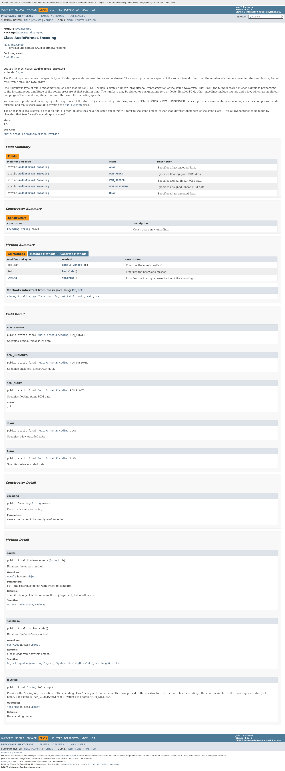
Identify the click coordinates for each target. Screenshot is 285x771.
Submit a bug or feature (11, 753)
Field (27, 20)
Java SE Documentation (65, 756)
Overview (7, 10)
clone (11, 296)
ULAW (112, 193)
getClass (39, 296)
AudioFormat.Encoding (33, 167)
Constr (36, 20)
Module (19, 10)
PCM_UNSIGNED (118, 186)
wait (81, 296)
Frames (44, 16)
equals (66, 264)
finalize (24, 296)
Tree (59, 10)
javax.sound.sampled (29, 32)
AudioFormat (12, 57)
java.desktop (23, 28)
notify (53, 296)
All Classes (78, 16)
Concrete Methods (73, 253)
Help (92, 10)
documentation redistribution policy (103, 764)
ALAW (112, 167)
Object (20, 72)
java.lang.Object (14, 44)
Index (84, 10)
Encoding (13, 229)
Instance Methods (42, 253)
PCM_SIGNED (117, 180)
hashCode (68, 271)
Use (52, 10)
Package (32, 10)
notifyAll (68, 296)
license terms (69, 764)
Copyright (5, 761)
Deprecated (71, 10)
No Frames (57, 16)
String (25, 229)
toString (68, 277)
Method (48, 20)
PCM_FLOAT (116, 173)
